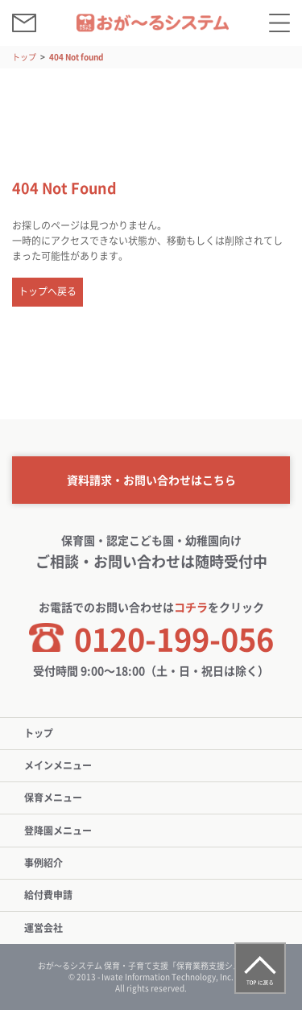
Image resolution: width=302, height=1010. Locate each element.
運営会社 (43, 928)
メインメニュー (58, 765)
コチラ (191, 607)
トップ (24, 57)
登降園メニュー (58, 830)
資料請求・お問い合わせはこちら (151, 480)
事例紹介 (43, 862)
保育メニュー (53, 797)
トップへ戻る (48, 291)
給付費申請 (48, 895)
